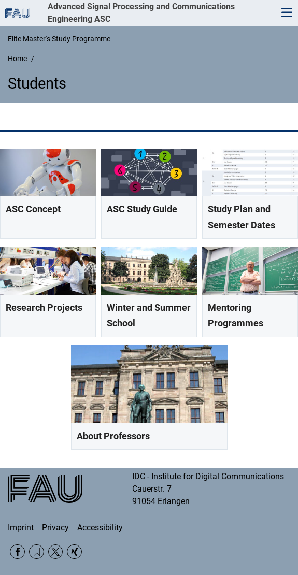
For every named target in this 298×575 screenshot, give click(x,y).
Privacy (55, 528)
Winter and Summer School (149, 315)
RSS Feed (36, 551)
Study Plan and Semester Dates (241, 217)
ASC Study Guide (142, 209)
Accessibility (100, 528)
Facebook (17, 551)
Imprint (21, 528)
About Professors (113, 435)
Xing (74, 551)
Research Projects (44, 307)
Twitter (55, 551)
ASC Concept (33, 209)
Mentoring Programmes (235, 315)
